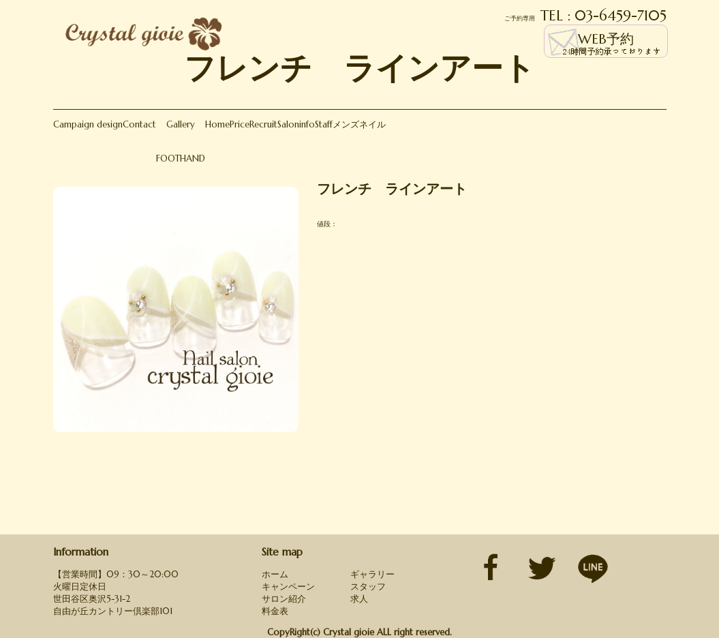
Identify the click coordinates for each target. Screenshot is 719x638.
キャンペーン (288, 586)
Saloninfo (296, 124)
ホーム (275, 574)
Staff (324, 124)
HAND (192, 158)
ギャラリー (372, 574)
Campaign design (88, 124)
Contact (139, 124)
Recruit (263, 124)
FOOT (168, 158)
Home (217, 124)
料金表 (275, 611)
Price (239, 124)
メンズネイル (359, 124)
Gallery (180, 124)
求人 (359, 599)
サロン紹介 (284, 599)
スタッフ (368, 586)
